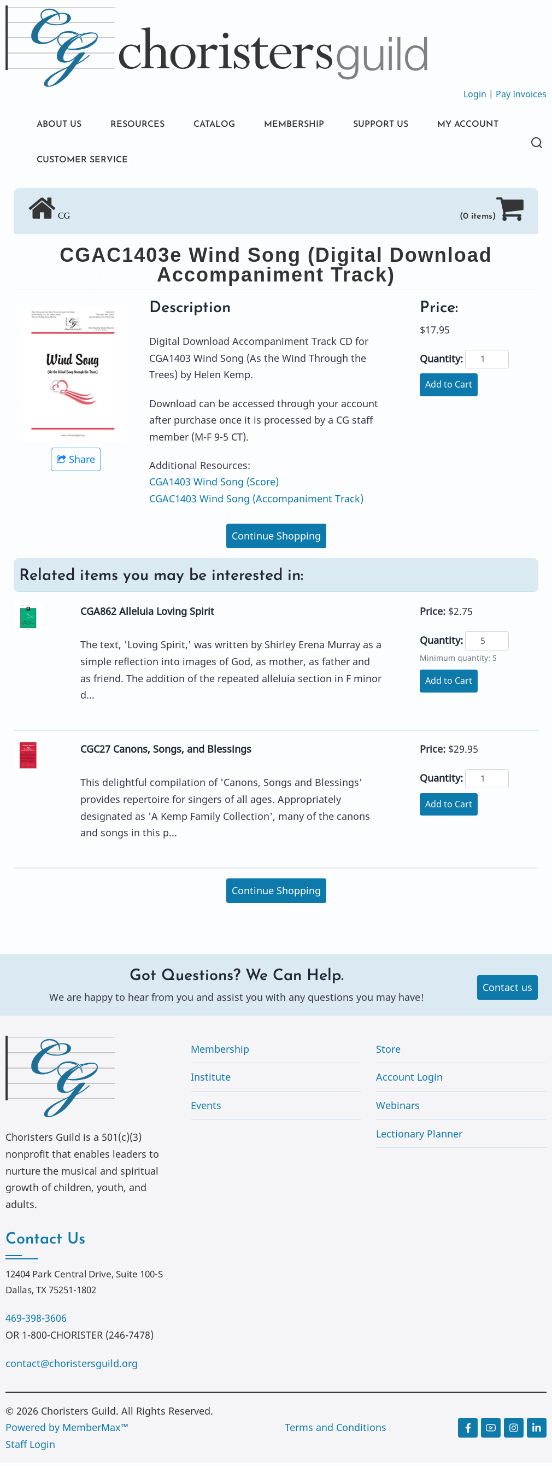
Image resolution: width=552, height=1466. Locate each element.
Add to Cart (448, 388)
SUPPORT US (410, 125)
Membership (220, 1052)
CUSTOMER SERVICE (186, 162)
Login (474, 94)
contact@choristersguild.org (71, 1367)
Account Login (409, 1080)
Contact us (507, 991)
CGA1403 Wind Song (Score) (214, 485)
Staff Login (30, 1448)
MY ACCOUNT (72, 162)
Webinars (398, 1109)
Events (206, 1109)
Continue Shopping (276, 539)
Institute (211, 1080)
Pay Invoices (521, 94)
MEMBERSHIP (316, 125)
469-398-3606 (36, 1321)
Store (388, 1052)
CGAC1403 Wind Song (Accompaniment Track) (256, 502)
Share (76, 463)
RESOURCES (146, 125)
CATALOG (229, 125)
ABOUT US (62, 125)
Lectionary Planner (419, 1137)
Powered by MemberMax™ (66, 1431)
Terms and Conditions (335, 1431)
